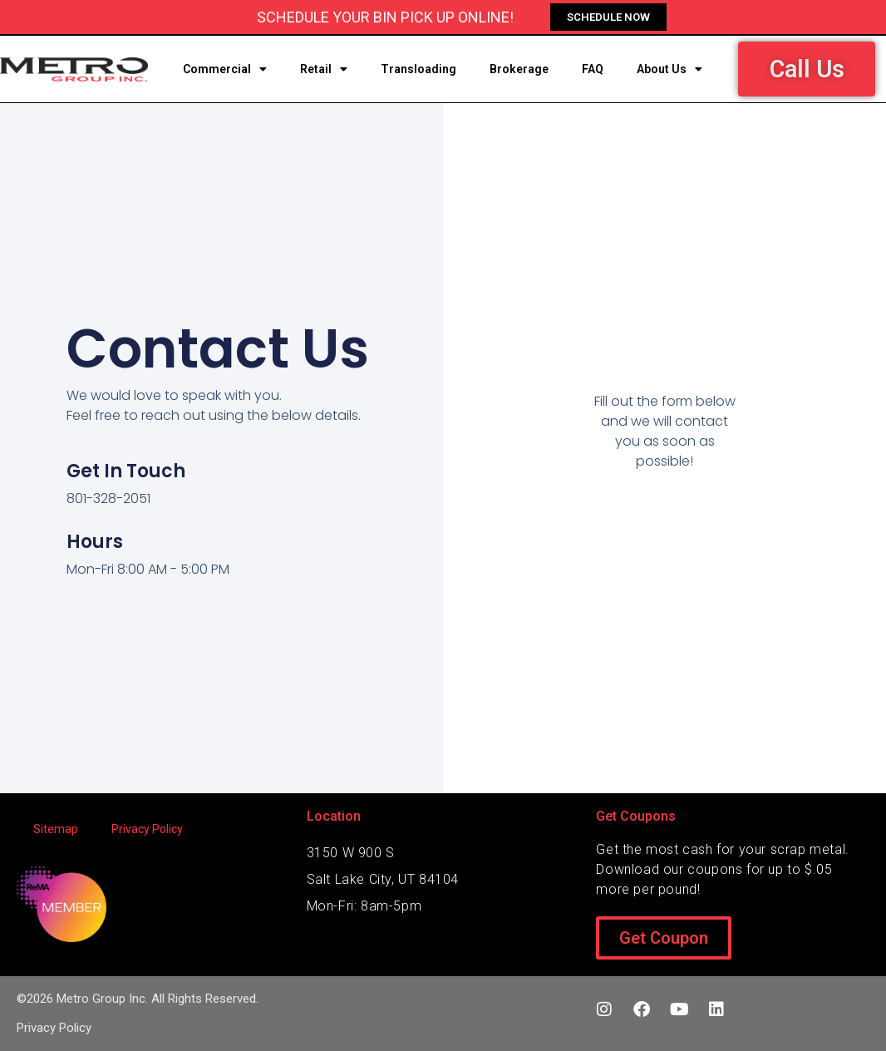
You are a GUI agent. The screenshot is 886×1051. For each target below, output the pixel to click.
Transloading (418, 69)
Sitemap (55, 829)
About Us (669, 69)
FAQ (592, 69)
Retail (323, 69)
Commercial (225, 69)
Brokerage (519, 69)
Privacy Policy (147, 829)
